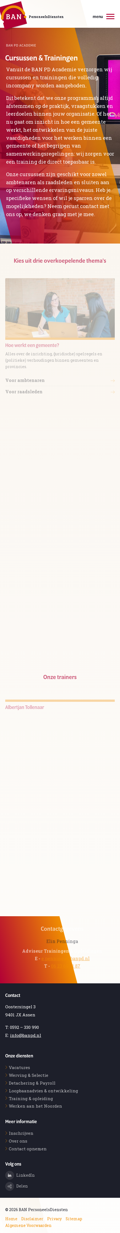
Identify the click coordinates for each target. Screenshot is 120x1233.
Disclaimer (32, 1218)
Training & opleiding (31, 1098)
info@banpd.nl (25, 1035)
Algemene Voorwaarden (28, 1225)
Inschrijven (21, 1133)
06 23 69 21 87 (65, 973)
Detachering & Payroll (32, 1083)
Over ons (18, 1141)
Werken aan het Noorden (35, 1106)
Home (11, 1218)
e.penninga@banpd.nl (65, 965)
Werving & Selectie (28, 1075)
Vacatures (19, 1067)
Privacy (54, 1218)
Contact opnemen (28, 1148)
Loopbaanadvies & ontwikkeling (43, 1090)
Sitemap (74, 1218)
